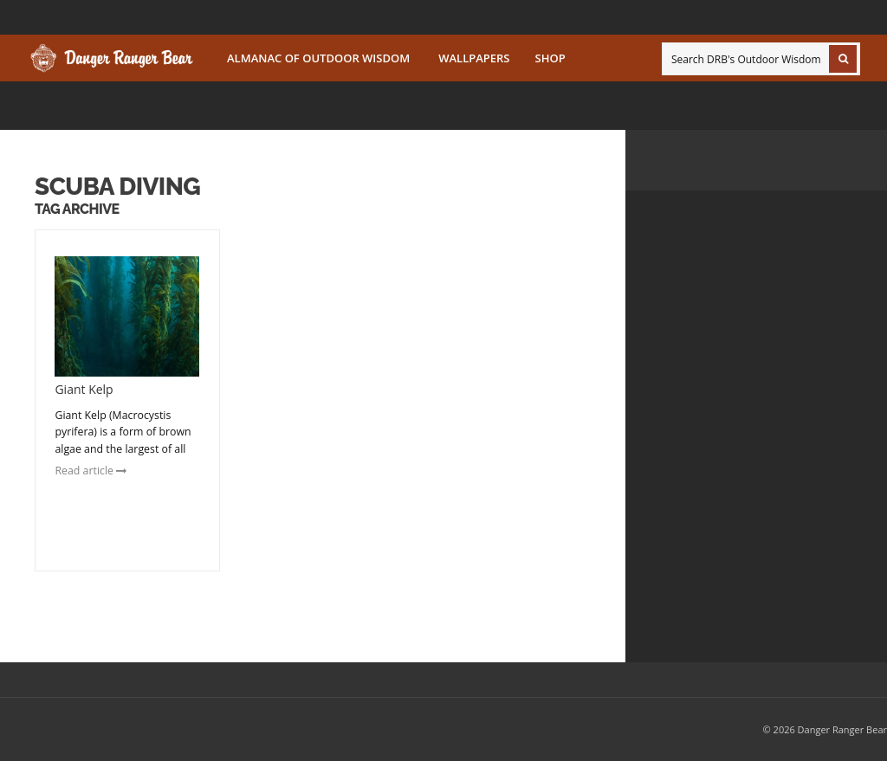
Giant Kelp (84, 389)
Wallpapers (473, 58)
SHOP (550, 58)
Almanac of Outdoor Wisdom (318, 58)
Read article (90, 470)
